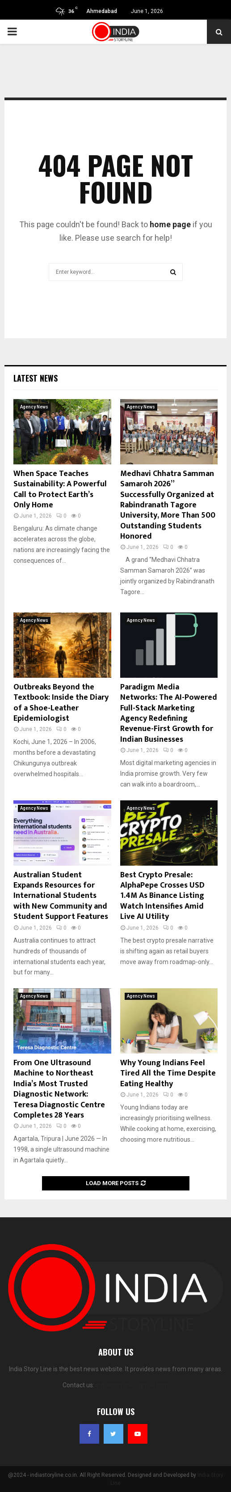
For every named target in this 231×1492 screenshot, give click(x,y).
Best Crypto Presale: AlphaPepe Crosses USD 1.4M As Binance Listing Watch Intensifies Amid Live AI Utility (162, 896)
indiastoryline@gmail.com (132, 1385)
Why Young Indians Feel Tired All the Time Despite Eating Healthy (168, 1073)
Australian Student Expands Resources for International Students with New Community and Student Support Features (60, 896)
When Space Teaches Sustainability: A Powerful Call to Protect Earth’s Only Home (60, 489)
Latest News (35, 378)
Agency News (34, 406)
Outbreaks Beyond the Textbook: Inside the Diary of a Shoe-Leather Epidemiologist (61, 702)
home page (170, 224)
